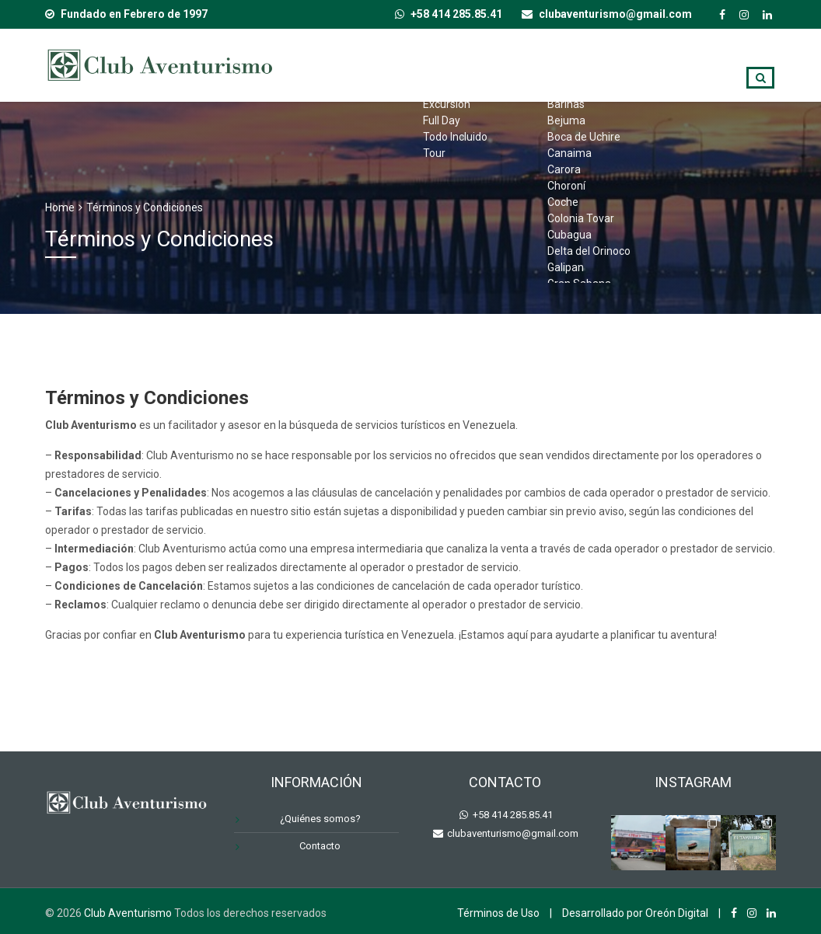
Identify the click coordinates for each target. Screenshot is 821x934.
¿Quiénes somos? (650, 63)
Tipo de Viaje (449, 63)
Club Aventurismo (128, 913)
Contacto (682, 108)
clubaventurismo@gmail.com (511, 833)
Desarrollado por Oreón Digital (635, 913)
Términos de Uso (498, 913)
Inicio (366, 63)
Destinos (543, 63)
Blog (744, 63)
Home (60, 207)
